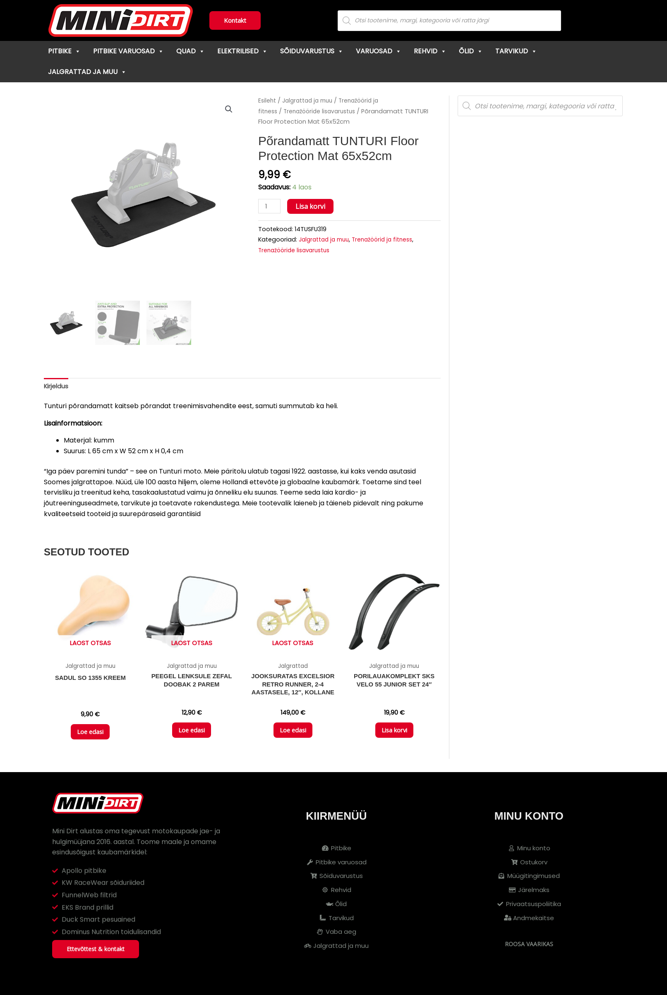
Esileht (267, 100)
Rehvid (430, 51)
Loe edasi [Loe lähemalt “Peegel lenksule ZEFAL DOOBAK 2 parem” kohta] (191, 734)
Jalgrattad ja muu (87, 72)
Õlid (471, 51)
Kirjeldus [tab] (57, 386)
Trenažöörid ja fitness (388, 240)
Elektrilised (242, 51)
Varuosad (378, 51)
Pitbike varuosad (128, 51)
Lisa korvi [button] (394, 734)
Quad (190, 51)
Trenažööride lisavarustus (324, 111)
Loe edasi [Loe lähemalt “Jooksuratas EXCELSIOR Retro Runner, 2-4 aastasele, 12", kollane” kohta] (292, 734)
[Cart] (622, 20)
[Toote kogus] (270, 206)
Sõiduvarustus (311, 51)
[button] (228, 109)
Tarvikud (516, 51)
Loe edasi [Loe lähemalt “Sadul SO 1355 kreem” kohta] (90, 735)
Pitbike (64, 51)
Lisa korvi (312, 206)
